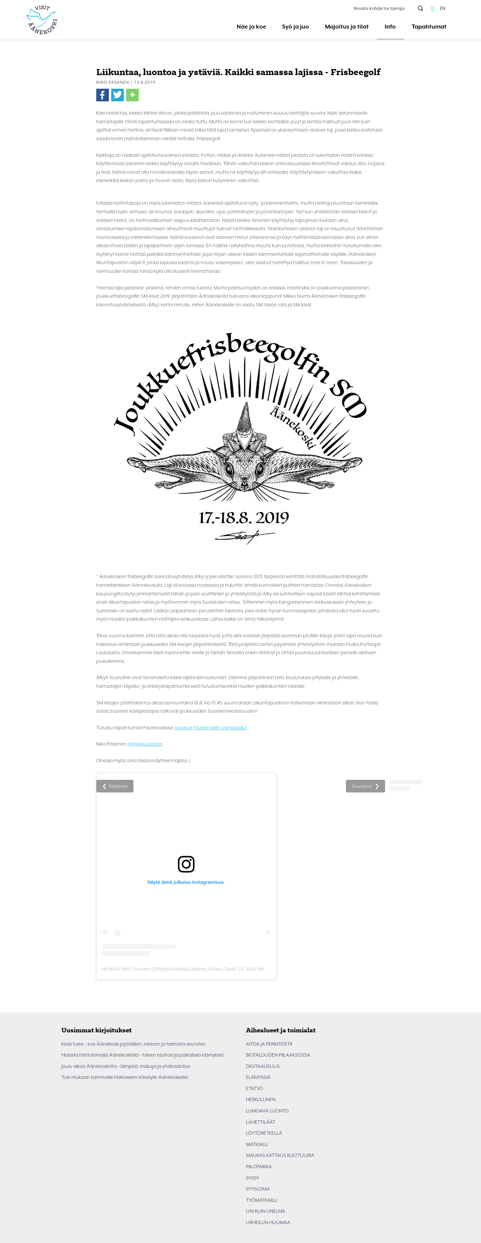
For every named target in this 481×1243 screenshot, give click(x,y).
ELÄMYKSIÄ (258, 1077)
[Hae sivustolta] (420, 8)
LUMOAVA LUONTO (267, 1111)
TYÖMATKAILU (262, 1200)
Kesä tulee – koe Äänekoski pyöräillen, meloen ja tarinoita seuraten (133, 1044)
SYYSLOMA (258, 1189)
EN (442, 8)
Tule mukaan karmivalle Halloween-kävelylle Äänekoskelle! (125, 1077)
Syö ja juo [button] (295, 26)
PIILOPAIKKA (259, 1167)
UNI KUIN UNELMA (265, 1211)
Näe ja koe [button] (251, 26)
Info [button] (390, 26)
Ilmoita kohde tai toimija (379, 8)
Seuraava (362, 786)
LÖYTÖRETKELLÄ (264, 1133)
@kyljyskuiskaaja (144, 744)
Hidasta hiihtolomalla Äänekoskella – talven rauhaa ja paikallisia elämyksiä (142, 1055)
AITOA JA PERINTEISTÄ (269, 1044)
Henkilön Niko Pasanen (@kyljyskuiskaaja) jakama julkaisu (162, 969)
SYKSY (252, 1178)
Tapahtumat (429, 26)
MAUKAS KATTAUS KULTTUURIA (280, 1155)
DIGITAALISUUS (263, 1066)
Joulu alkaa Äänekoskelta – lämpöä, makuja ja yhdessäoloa (125, 1066)
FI (433, 8)
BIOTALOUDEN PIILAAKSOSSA (278, 1055)
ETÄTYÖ (254, 1088)
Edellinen (118, 786)
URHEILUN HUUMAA (268, 1222)
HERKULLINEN (261, 1099)
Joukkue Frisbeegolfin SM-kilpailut (211, 728)
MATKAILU (257, 1144)
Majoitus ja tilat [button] (347, 26)
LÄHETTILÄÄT (260, 1122)
